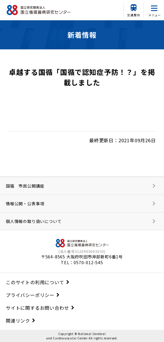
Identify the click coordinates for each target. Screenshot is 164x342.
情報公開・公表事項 (25, 203)
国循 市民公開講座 (25, 186)
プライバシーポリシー (30, 294)
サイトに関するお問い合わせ (37, 307)
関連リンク (18, 320)
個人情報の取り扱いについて (33, 221)
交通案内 (133, 15)
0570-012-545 (88, 262)
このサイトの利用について (35, 282)
